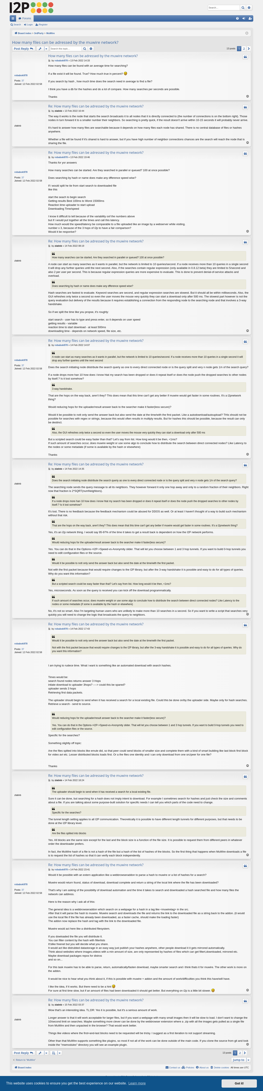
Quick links (13, 19)
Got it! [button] (239, 1083)
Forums (26, 18)
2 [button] (244, 49)
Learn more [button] (137, 1083)
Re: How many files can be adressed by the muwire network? (96, 106)
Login (30, 24)
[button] (249, 48)
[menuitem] (237, 18)
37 (23, 80)
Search (17, 24)
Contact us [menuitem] (172, 1067)
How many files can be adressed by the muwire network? (65, 42)
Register (43, 24)
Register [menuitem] (251, 19)
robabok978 (20, 75)
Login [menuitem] (244, 19)
